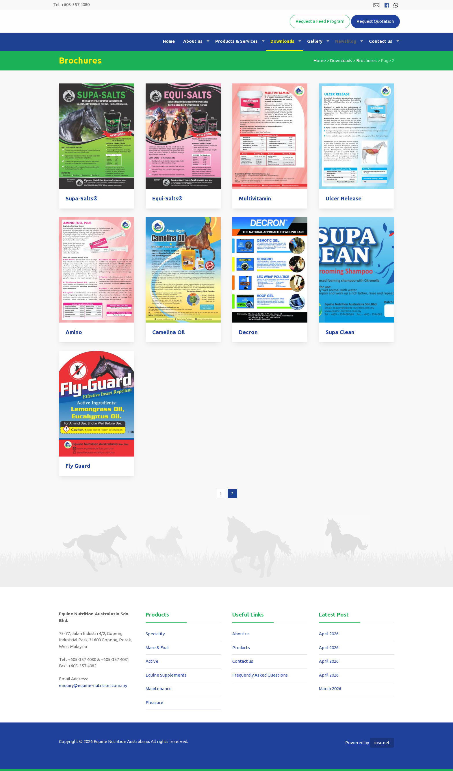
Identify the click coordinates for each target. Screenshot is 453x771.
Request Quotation (375, 21)
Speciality (155, 633)
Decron (248, 332)
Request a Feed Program (320, 21)
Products (241, 647)
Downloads (282, 41)
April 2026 (329, 633)
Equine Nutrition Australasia (119, 30)
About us (193, 41)
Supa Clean (340, 332)
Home (169, 41)
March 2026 (330, 688)
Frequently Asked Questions (260, 675)
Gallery (314, 41)
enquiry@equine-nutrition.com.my (93, 685)
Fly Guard (78, 466)
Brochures (366, 60)
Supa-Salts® (82, 198)
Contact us (380, 41)
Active (152, 661)
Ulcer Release (343, 198)
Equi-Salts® (167, 198)
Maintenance (159, 688)
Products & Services (236, 41)
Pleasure (154, 702)
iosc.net (382, 742)
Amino (74, 332)
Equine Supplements (166, 675)
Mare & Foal (157, 647)
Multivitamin (255, 198)
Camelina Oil (168, 332)
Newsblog (345, 41)
